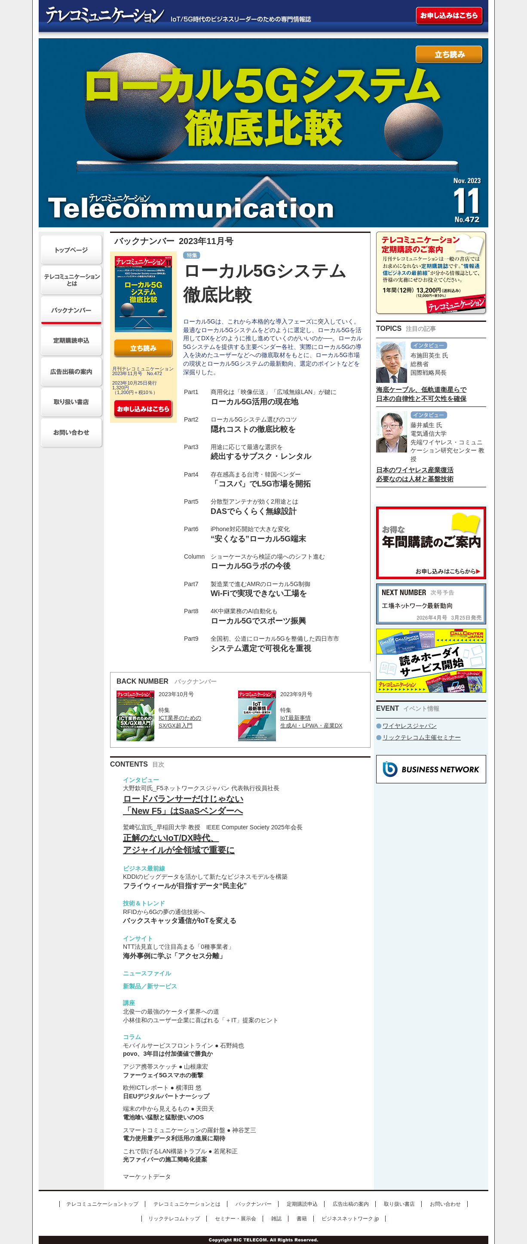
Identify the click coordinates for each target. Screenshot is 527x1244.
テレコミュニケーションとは (187, 1204)
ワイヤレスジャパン (410, 725)
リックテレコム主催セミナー (422, 737)
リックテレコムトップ (174, 1219)
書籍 (302, 1219)
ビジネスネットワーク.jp (350, 1219)
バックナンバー (254, 1204)
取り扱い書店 (399, 1204)
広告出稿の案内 (351, 1204)
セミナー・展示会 (235, 1219)
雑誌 (276, 1219)
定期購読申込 (302, 1204)
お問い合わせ (445, 1204)
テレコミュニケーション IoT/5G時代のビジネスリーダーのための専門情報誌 (173, 16)
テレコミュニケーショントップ (102, 1204)
